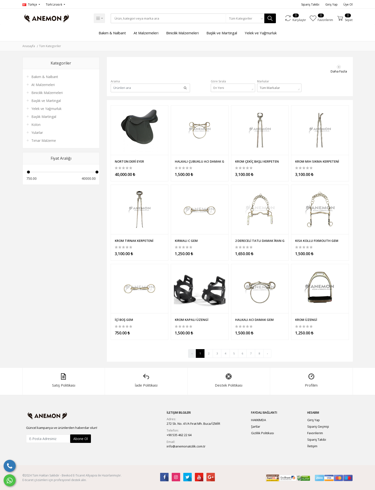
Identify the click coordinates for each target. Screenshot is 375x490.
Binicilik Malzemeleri (47, 92)
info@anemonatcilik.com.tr (186, 446)
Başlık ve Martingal (221, 32)
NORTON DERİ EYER (129, 161)
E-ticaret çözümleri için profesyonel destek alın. (54, 479)
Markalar (263, 81)
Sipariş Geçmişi (318, 426)
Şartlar (255, 426)
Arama (115, 81)
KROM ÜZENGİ (306, 319)
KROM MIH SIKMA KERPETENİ (317, 161)
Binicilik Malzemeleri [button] (182, 32)
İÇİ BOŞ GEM (124, 319)
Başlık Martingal (43, 116)
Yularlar (37, 132)
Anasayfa (28, 46)
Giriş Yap (331, 4)
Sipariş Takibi (310, 4)
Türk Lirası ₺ (54, 4)
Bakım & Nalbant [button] (112, 32)
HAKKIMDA (258, 419)
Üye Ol (348, 4)
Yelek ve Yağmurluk (261, 32)
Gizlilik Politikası (262, 432)
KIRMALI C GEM (186, 240)
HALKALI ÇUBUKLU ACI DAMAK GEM (200, 161)
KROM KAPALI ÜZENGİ (191, 319)
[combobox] (245, 18)
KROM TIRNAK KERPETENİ (134, 240)
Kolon (36, 124)
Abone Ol (80, 438)
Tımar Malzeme (43, 140)
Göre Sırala (218, 81)
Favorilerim (315, 432)
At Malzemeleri (43, 84)
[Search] (168, 18)
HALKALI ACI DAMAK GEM (254, 319)
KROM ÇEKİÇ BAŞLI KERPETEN (257, 161)
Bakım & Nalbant (44, 76)
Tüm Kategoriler (50, 46)
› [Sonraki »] (267, 353)
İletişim (312, 446)
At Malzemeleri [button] (146, 32)
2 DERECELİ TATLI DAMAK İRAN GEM (260, 240)
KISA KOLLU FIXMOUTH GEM (316, 240)
